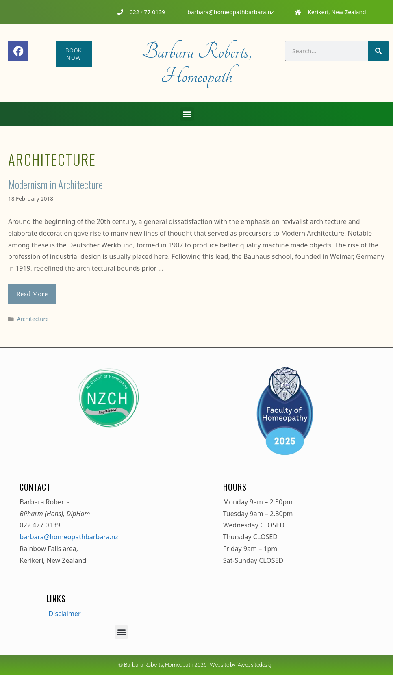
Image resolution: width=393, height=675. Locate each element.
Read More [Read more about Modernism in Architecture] (32, 293)
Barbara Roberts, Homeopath (196, 63)
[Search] (378, 51)
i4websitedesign (255, 665)
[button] (187, 114)
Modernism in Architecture (55, 184)
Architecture (33, 319)
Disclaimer (65, 613)
